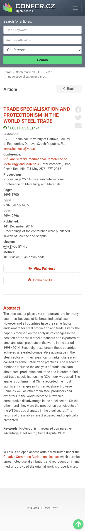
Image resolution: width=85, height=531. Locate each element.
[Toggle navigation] (76, 8)
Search (42, 60)
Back (71, 89)
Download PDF (41, 280)
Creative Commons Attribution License (31, 457)
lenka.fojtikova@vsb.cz (19, 149)
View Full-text (42, 269)
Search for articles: (17, 21)
